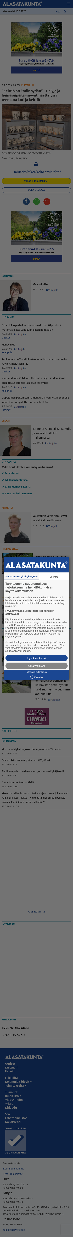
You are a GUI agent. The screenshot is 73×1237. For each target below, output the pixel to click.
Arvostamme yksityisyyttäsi (21, 576)
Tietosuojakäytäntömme (36, 672)
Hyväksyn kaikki (36, 658)
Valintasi (54, 576)
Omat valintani (36, 665)
